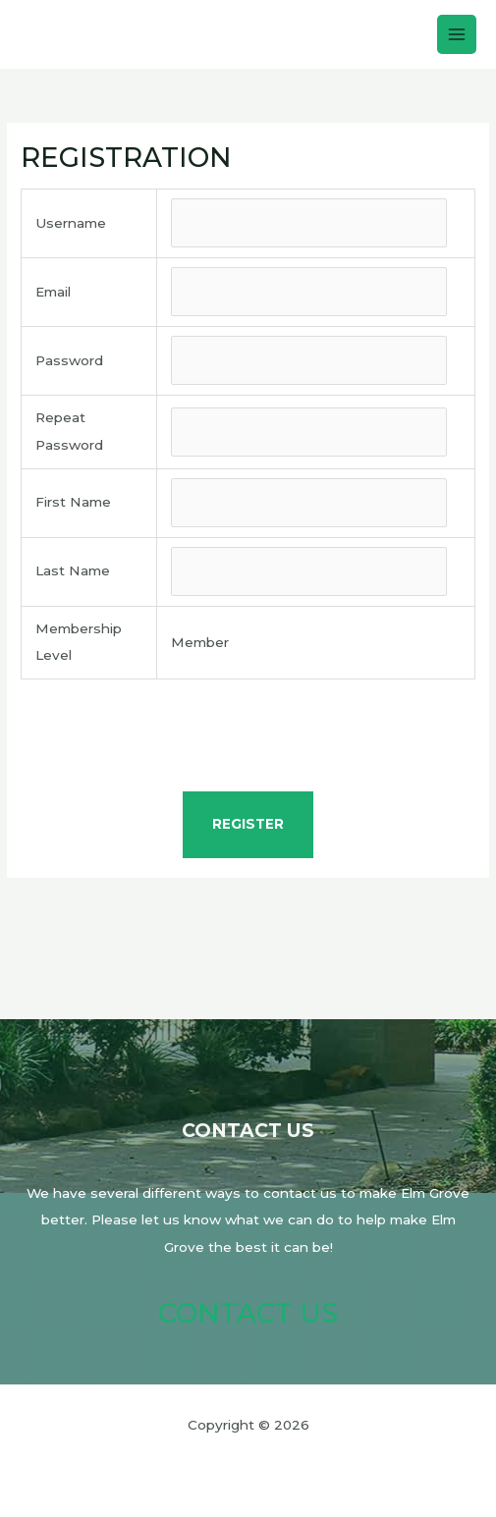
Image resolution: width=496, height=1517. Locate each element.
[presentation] (248, 738)
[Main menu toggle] (457, 35)
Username (70, 223)
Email (53, 291)
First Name (73, 502)
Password (69, 360)
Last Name (72, 570)
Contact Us (248, 1313)
